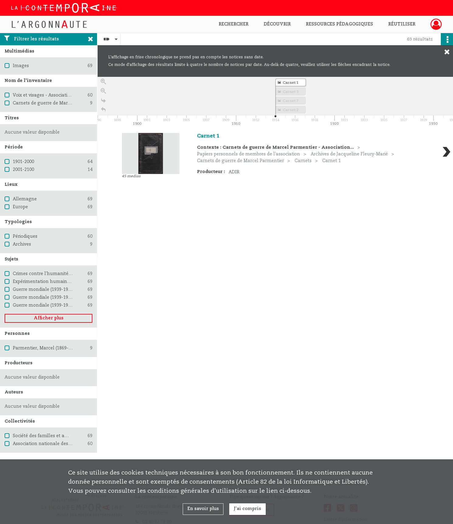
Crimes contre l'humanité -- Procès (51, 274)
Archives (22, 244)
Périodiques (25, 236)
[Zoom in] (103, 84)
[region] (275, 168)
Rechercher (233, 24)
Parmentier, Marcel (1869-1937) (46, 348)
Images (21, 66)
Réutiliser (401, 24)
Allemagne (25, 199)
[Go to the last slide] (103, 103)
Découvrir (277, 24)
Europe (20, 207)
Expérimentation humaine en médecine (56, 282)
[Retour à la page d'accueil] (103, 112)
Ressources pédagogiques (339, 24)
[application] (275, 102)
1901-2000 (23, 162)
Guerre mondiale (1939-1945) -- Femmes (56, 305)
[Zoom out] (103, 93)
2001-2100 (23, 170)
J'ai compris (247, 509)
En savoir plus (203, 509)
